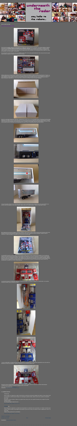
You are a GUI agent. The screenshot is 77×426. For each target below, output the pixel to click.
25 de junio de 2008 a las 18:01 (12, 413)
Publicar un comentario (5, 416)
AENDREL (6, 406)
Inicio (27, 417)
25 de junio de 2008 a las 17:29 (12, 403)
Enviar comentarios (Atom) (11, 420)
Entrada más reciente (5, 417)
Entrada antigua (48, 417)
